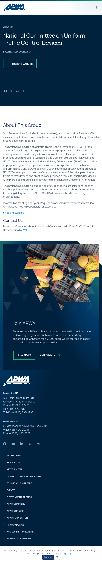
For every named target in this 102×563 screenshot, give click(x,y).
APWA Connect (16, 510)
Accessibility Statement (22, 531)
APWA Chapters (16, 503)
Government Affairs (19, 497)
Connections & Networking (24, 476)
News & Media (14, 469)
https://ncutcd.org (13, 212)
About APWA (14, 455)
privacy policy (64, 553)
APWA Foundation (17, 517)
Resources (13, 462)
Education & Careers (19, 483)
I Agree (48, 557)
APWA (23, 230)
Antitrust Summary (19, 538)
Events (11, 490)
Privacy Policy (15, 524)
